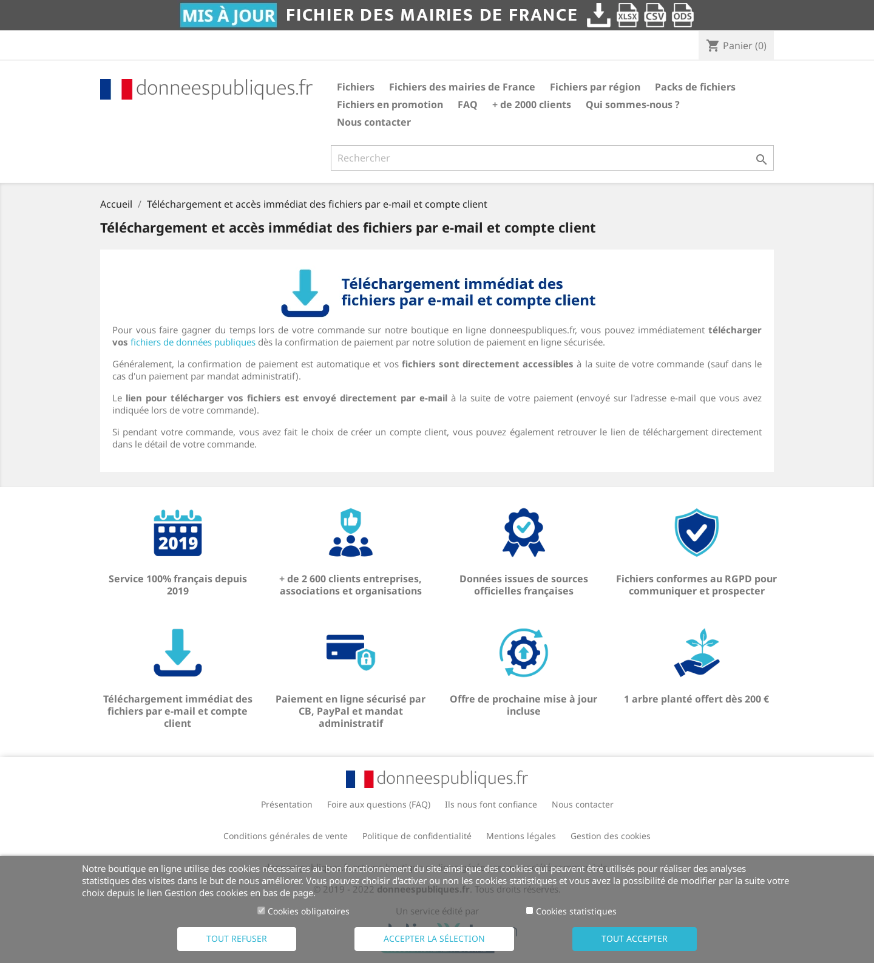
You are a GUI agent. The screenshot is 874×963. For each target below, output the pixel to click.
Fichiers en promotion (390, 104)
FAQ (468, 104)
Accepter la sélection (434, 938)
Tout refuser (236, 938)
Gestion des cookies (611, 836)
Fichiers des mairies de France (462, 87)
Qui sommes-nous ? (633, 104)
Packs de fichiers (695, 87)
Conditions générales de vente (285, 836)
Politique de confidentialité (417, 836)
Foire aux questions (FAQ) (378, 804)
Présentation (287, 804)
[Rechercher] (552, 158)
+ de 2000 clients (531, 104)
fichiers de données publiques (193, 342)
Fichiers (355, 87)
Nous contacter (374, 122)
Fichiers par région (595, 87)
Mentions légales (521, 836)
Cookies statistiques (576, 911)
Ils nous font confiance (491, 804)
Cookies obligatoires (309, 911)
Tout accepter (634, 938)
